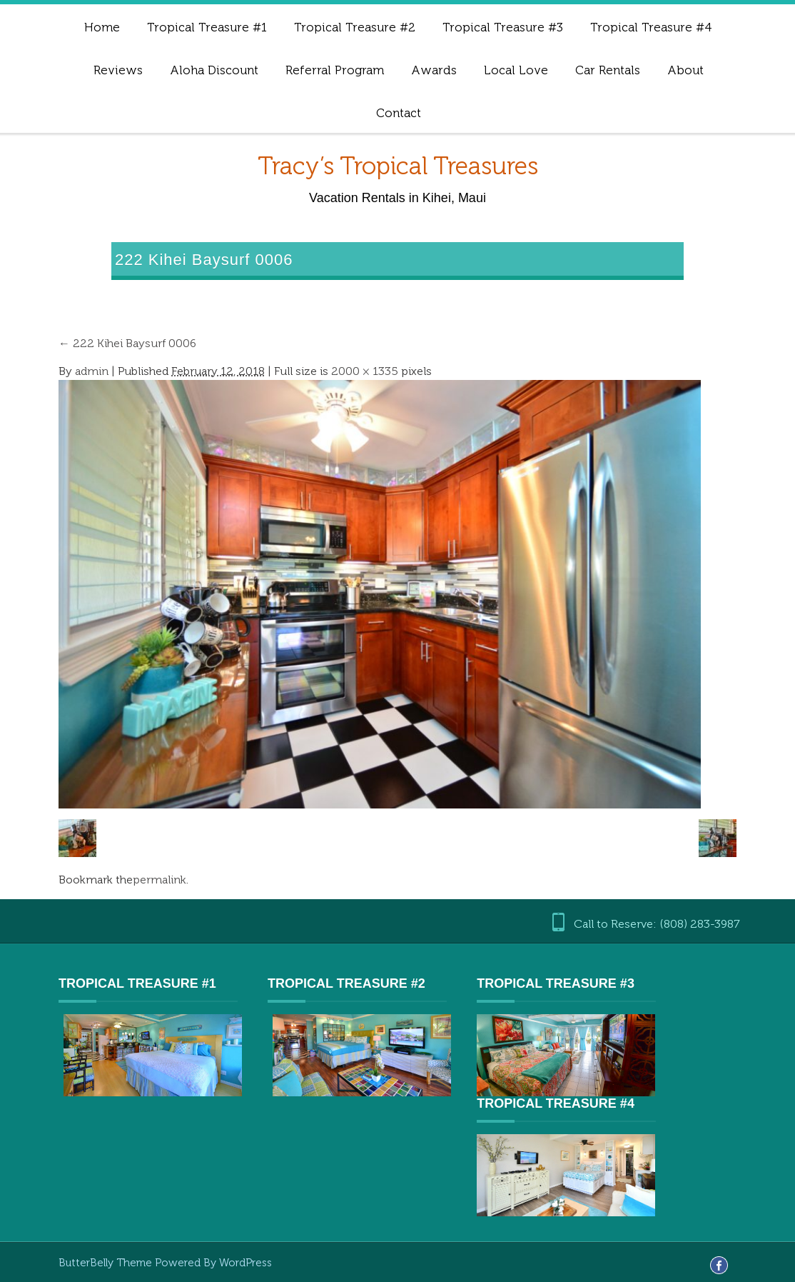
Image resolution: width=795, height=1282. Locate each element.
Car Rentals (607, 70)
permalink (159, 879)
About (685, 70)
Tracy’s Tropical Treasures (398, 166)
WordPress (245, 1262)
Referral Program (334, 70)
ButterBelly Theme (107, 1262)
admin (91, 371)
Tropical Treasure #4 (651, 27)
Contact (398, 113)
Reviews (118, 70)
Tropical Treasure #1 (207, 27)
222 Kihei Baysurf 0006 (127, 343)
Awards (434, 70)
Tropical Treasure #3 (502, 27)
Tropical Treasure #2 (354, 27)
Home (102, 27)
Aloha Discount (214, 70)
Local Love (516, 70)
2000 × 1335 (364, 371)
